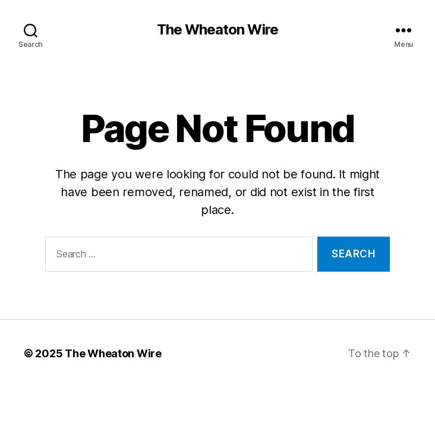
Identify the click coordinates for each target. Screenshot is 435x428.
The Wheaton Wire (217, 30)
